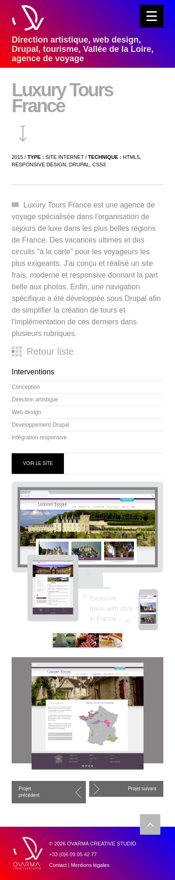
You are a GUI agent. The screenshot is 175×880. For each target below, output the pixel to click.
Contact (58, 865)
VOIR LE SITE (38, 463)
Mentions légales (90, 865)
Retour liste (50, 351)
